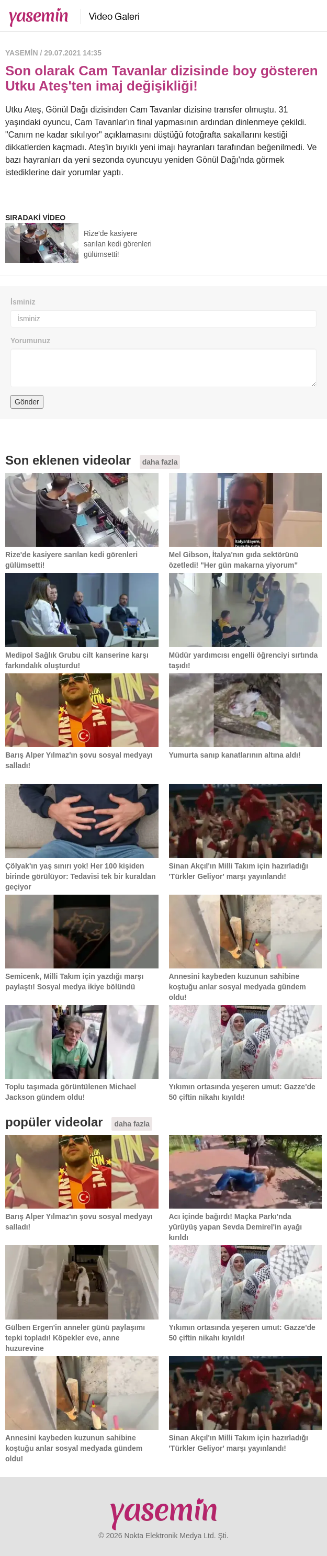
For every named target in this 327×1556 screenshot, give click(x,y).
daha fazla (160, 462)
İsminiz (22, 302)
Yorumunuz (30, 340)
